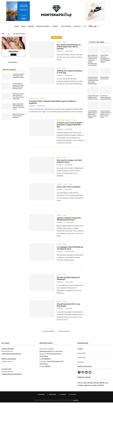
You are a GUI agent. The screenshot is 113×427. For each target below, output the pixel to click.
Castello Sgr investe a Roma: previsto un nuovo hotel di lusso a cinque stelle (18, 96)
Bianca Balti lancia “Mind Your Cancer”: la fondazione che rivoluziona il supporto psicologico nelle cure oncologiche (93, 60)
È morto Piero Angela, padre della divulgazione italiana (105, 97)
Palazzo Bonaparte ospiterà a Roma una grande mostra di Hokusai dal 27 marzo (105, 114)
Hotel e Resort (61, 120)
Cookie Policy (81, 357)
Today (23, 26)
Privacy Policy (81, 353)
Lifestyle (76, 26)
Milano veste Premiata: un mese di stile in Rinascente (19, 115)
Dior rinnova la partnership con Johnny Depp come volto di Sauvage (69, 47)
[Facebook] (88, 26)
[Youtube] (95, 26)
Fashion (31, 26)
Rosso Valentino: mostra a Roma (104, 78)
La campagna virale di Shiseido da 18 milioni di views (70, 248)
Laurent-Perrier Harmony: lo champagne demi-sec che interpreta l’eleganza (105, 59)
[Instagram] (91, 26)
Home (17, 26)
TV (85, 26)
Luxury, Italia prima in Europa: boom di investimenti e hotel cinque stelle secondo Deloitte (93, 80)
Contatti (79, 349)
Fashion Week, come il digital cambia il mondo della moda (93, 97)
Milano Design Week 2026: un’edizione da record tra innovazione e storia (18, 106)
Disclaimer (80, 362)
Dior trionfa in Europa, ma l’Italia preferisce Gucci (69, 161)
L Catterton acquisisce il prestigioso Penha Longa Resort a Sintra (18, 75)
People (59, 68)
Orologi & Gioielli (43, 26)
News (37, 98)
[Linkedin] (93, 26)
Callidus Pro (76, 400)
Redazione (60, 51)
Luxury (55, 26)
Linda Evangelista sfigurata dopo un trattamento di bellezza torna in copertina (92, 114)
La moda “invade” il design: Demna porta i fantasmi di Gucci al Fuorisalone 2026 (18, 86)
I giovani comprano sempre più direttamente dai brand (69, 219)
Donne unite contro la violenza (68, 187)
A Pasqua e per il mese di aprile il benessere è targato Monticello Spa (70, 125)
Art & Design (66, 26)
